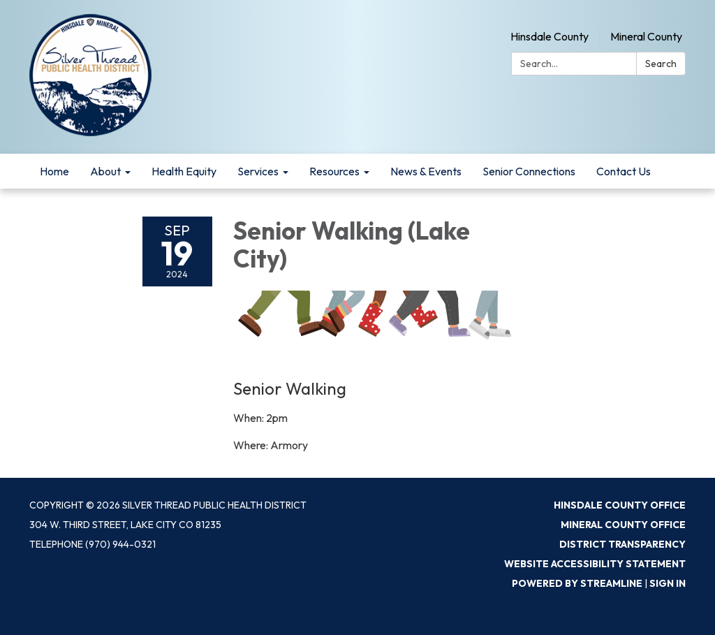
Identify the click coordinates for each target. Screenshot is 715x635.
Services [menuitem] (258, 171)
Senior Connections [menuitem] (528, 171)
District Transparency (622, 544)
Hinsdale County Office (620, 505)
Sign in (667, 583)
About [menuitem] (105, 171)
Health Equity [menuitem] (184, 171)
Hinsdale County (549, 36)
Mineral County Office (623, 524)
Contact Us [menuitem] (623, 171)
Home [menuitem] (54, 171)
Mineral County (646, 36)
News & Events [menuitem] (426, 171)
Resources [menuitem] (334, 171)
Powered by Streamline (577, 583)
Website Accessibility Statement (595, 563)
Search (661, 63)
